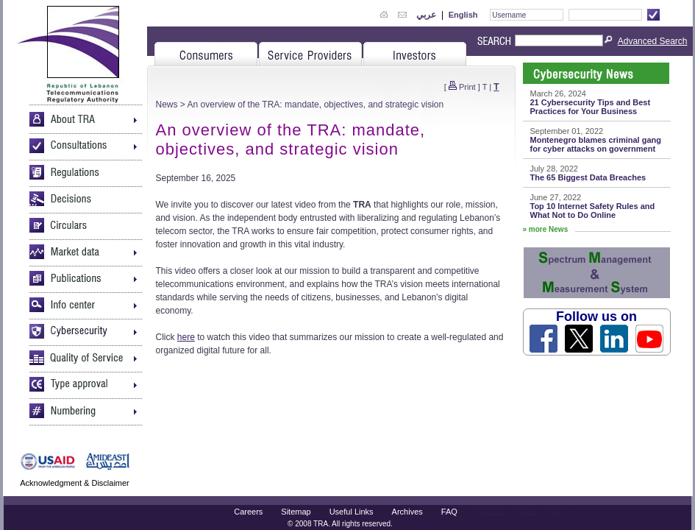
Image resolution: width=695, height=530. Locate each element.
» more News (546, 229)
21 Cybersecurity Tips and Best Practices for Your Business (590, 107)
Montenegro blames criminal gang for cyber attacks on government (595, 144)
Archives (407, 511)
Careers (248, 511)
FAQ (449, 511)
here (186, 337)
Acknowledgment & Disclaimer (74, 482)
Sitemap (295, 511)
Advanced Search (653, 41)
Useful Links (351, 511)
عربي (426, 15)
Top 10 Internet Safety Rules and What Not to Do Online (592, 210)
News (167, 104)
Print (467, 86)
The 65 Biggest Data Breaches (588, 177)
